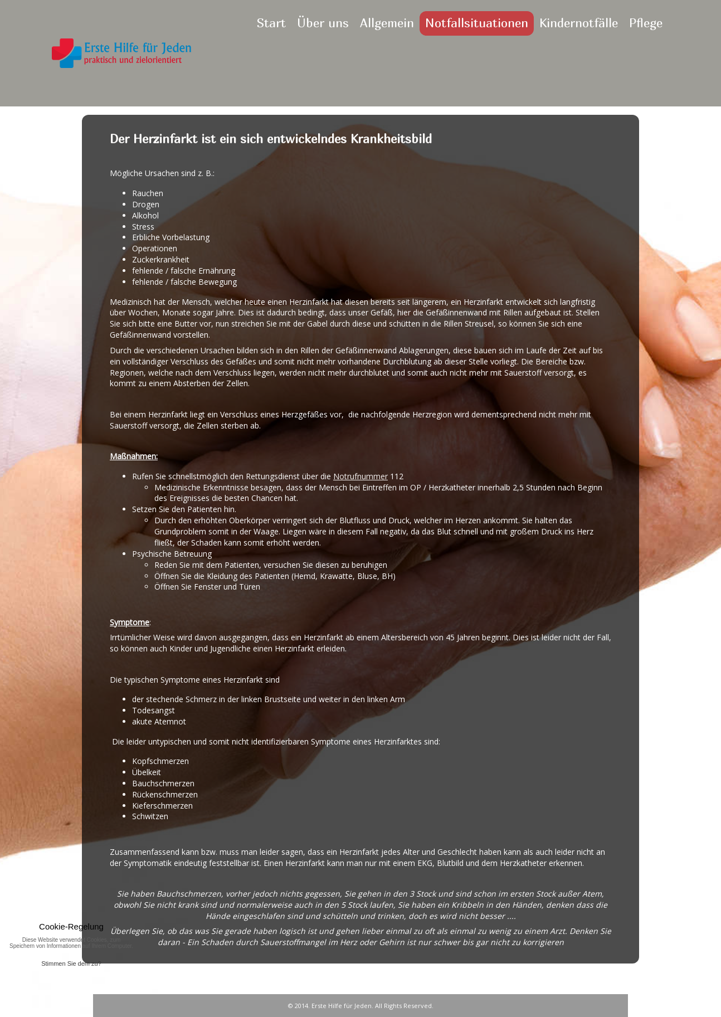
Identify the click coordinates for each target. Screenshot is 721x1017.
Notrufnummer (360, 476)
